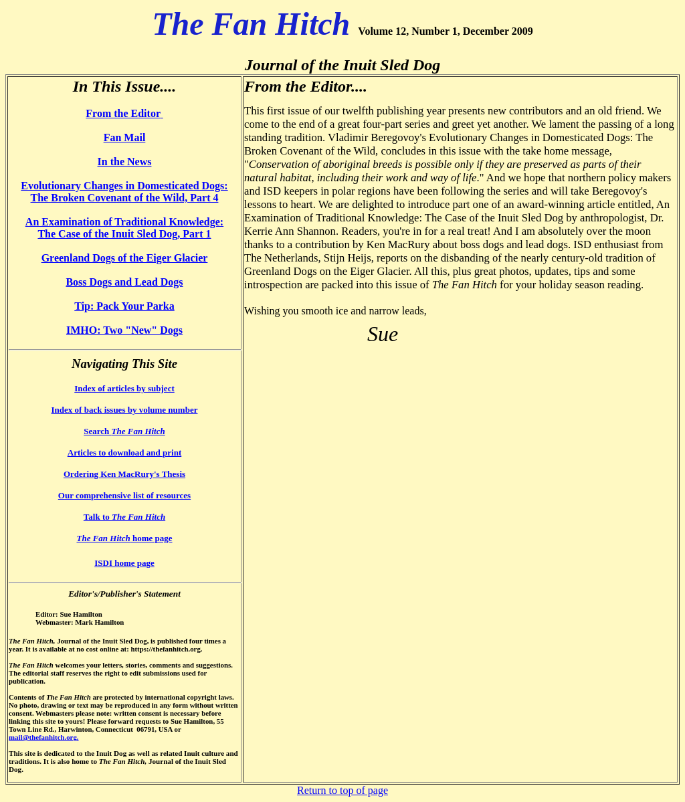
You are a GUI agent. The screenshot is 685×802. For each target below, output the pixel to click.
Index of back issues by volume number (125, 410)
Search (124, 431)
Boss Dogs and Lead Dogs (124, 282)
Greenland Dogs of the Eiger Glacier (124, 258)
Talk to (124, 517)
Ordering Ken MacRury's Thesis (124, 474)
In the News (125, 161)
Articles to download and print (124, 452)
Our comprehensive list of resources (124, 495)
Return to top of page (342, 790)
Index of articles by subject (124, 388)
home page (124, 538)
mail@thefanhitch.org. (44, 737)
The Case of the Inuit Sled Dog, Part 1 (124, 233)
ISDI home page (124, 563)
